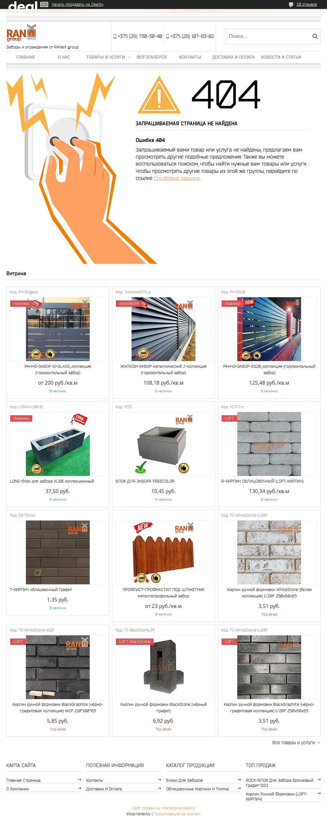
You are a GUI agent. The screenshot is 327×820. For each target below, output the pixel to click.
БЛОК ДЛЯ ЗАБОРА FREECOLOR (145, 481)
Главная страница (23, 780)
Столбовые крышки (177, 178)
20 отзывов (307, 4)
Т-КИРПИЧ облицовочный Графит (41, 589)
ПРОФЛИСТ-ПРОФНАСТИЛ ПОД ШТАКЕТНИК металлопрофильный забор (163, 592)
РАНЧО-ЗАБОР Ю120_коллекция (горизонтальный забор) (269, 369)
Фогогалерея (152, 57)
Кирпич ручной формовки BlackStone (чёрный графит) (163, 707)
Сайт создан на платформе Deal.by (163, 808)
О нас (64, 57)
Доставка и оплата (233, 57)
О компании (17, 789)
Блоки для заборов (184, 780)
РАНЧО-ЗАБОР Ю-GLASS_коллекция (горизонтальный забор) (58, 369)
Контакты (190, 57)
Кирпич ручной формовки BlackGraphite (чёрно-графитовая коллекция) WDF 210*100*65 (57, 707)
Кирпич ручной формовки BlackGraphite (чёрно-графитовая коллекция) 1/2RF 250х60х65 (269, 707)
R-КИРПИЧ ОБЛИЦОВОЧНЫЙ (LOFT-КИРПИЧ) (262, 481)
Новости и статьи (281, 57)
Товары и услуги (105, 57)
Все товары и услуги (293, 742)
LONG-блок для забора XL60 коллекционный (52, 481)
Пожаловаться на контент (177, 814)
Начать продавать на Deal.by (77, 4)
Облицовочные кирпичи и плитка (197, 789)
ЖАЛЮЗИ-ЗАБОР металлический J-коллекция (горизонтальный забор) (163, 369)
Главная (25, 57)
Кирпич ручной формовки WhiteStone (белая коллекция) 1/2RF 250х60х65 (269, 592)
